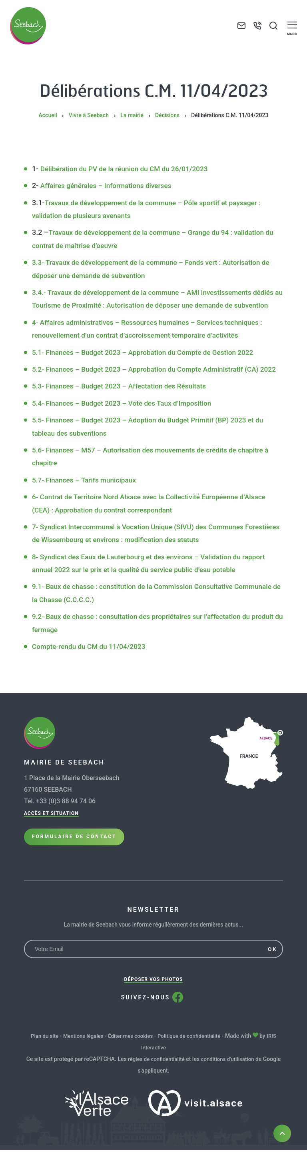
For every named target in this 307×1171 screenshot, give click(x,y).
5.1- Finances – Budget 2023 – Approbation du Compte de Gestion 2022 (148, 365)
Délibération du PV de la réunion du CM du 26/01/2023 (128, 168)
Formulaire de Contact (74, 866)
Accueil (48, 115)
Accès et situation (51, 839)
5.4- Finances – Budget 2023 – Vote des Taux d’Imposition (126, 429)
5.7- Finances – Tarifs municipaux (86, 506)
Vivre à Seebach (89, 115)
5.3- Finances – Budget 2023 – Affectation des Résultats (123, 412)
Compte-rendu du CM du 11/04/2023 (91, 672)
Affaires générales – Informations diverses (108, 185)
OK (272, 971)
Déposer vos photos (153, 1001)
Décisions (167, 115)
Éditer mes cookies (130, 1058)
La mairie (132, 115)
